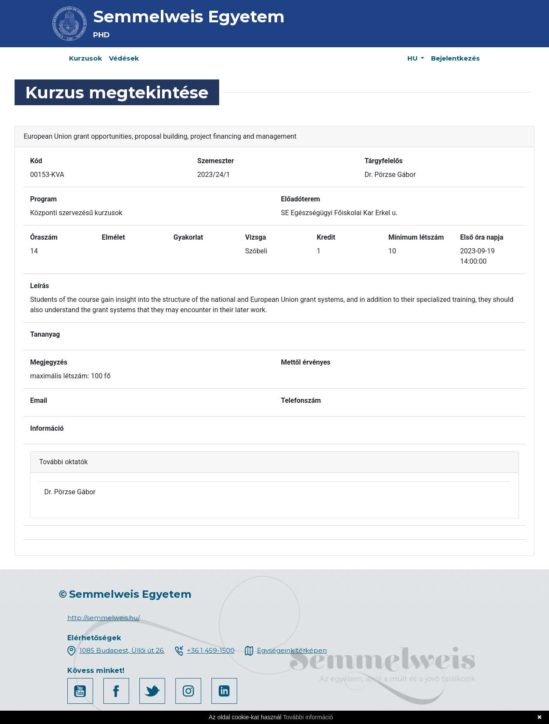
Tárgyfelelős (384, 161)
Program (43, 199)
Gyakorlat (188, 237)
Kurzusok (85, 58)
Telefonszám (301, 400)
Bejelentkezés (455, 58)
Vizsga (255, 237)
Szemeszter (215, 161)
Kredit (326, 237)
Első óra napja (482, 237)
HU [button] (413, 58)
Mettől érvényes (306, 362)
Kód (36, 161)
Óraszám (43, 237)
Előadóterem (300, 199)
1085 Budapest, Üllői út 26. (122, 650)
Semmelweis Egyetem (189, 16)
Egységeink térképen (292, 650)
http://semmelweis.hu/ (103, 618)
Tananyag (45, 334)
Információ (46, 428)
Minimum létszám (416, 237)
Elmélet (113, 237)
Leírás (39, 286)
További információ (308, 717)
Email (38, 400)
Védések (124, 58)
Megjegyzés (48, 362)
